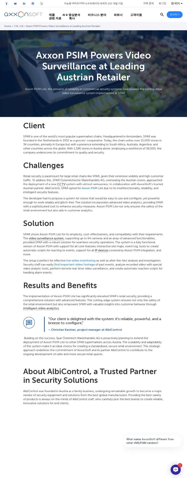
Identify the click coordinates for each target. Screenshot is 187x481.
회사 (69, 18)
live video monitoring (81, 260)
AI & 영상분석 (69, 11)
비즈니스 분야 (94, 11)
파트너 (115, 11)
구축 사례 (19, 26)
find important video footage (74, 264)
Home (7, 26)
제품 (49, 11)
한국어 (175, 3)
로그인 (162, 3)
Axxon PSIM (89, 188)
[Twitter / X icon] (41, 3)
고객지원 (134, 11)
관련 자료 (53, 18)
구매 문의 (148, 3)
